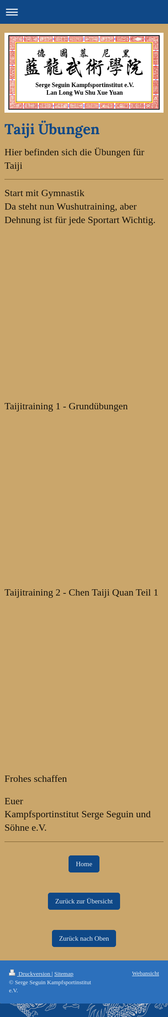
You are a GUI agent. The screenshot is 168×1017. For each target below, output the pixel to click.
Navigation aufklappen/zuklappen (84, 12)
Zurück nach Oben (84, 938)
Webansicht (145, 973)
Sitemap (63, 973)
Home (84, 864)
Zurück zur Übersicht (83, 901)
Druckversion (30, 973)
